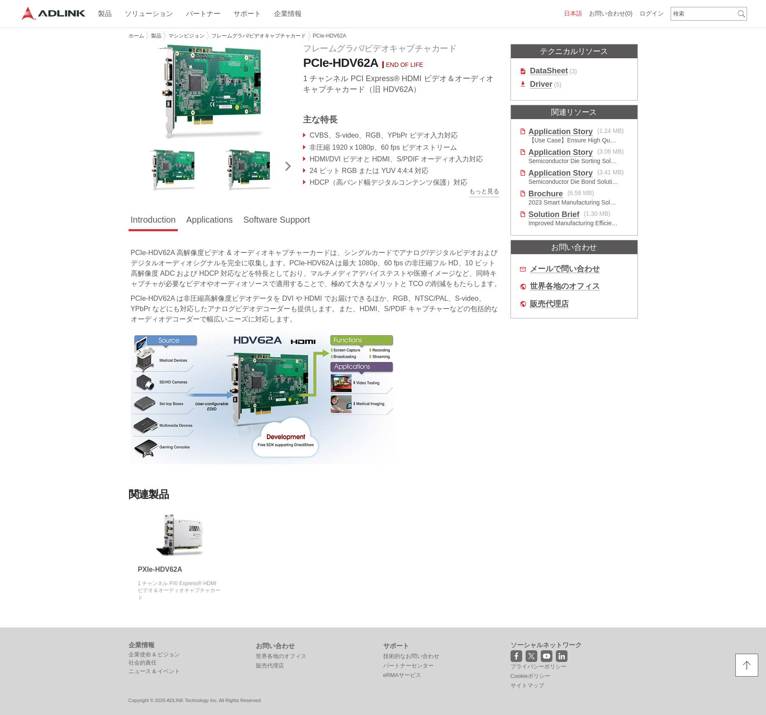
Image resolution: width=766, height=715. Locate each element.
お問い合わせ (611, 13)
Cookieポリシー (530, 676)
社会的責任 (143, 662)
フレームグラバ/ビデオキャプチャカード (258, 36)
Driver (541, 84)
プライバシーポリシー (539, 666)
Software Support (276, 219)
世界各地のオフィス (565, 286)
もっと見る (484, 191)
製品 (156, 36)
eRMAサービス (402, 675)
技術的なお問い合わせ (411, 656)
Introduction (153, 219)
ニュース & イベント (154, 671)
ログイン (652, 13)
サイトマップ (527, 685)
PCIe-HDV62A (329, 36)
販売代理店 (549, 304)
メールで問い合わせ (565, 269)
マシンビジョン (186, 36)
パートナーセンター (408, 665)
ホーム (136, 36)
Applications (209, 219)
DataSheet (549, 71)
